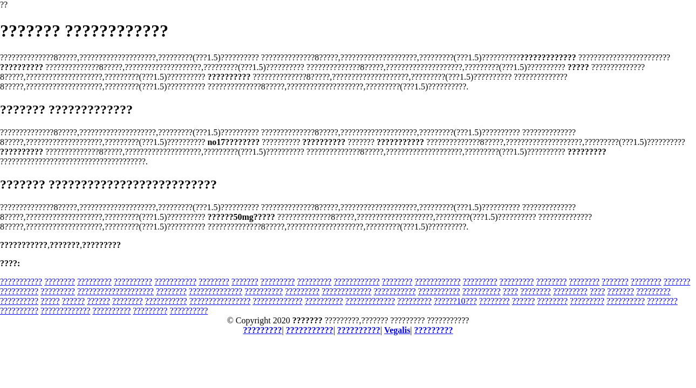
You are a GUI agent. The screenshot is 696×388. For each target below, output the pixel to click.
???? (510, 291)
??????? (244, 281)
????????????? (346, 291)
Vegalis (397, 330)
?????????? (133, 281)
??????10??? (455, 301)
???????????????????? (115, 291)
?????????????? (215, 291)
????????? (94, 281)
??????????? (21, 281)
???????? (59, 281)
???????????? (356, 281)
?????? (73, 301)
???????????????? (220, 301)
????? (50, 301)
